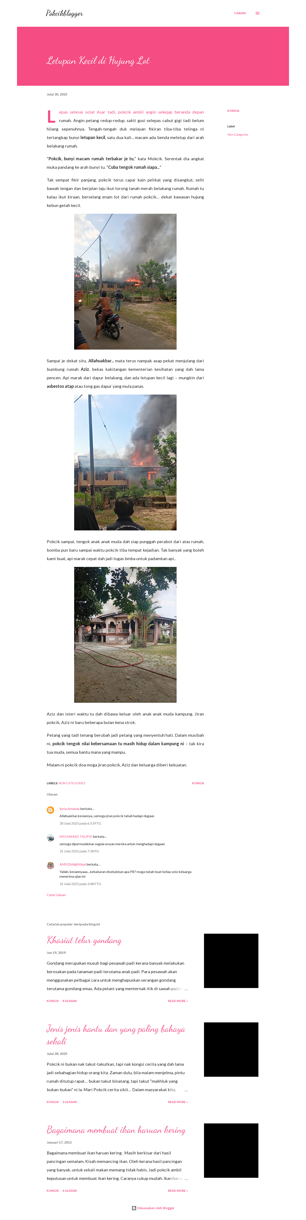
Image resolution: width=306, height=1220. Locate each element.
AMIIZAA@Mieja (73, 864)
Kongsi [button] (233, 110)
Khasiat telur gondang (84, 939)
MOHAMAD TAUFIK (76, 836)
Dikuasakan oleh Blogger (153, 1208)
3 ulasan (69, 1102)
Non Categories (237, 134)
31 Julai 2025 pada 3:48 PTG (80, 884)
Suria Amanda (69, 809)
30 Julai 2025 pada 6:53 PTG (80, 823)
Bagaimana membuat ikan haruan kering (116, 1129)
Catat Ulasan (56, 895)
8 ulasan (69, 1001)
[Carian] (240, 13)
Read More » (178, 1001)
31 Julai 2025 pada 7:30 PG (79, 851)
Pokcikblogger (64, 13)
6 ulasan (69, 1190)
